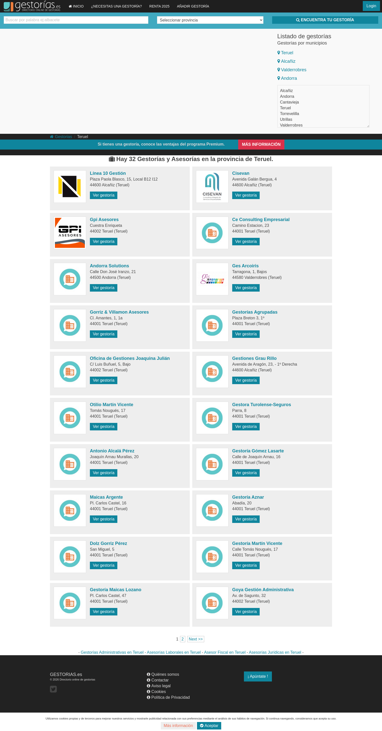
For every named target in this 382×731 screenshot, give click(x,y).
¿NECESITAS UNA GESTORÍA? (116, 6)
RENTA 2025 (159, 6)
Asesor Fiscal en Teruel (224, 652)
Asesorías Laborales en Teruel (174, 652)
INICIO (76, 6)
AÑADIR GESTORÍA (193, 6)
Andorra (287, 78)
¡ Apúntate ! (258, 676)
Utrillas (286, 119)
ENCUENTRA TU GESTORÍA (325, 20)
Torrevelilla (289, 114)
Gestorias (61, 137)
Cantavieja (289, 102)
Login (371, 6)
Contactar (158, 680)
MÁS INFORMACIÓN (261, 144)
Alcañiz (286, 61)
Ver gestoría (103, 195)
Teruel (285, 52)
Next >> (196, 639)
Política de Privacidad (168, 697)
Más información (178, 725)
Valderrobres (292, 69)
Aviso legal (159, 686)
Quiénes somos (163, 674)
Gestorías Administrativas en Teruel (112, 652)
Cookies (156, 691)
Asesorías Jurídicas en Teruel (275, 652)
